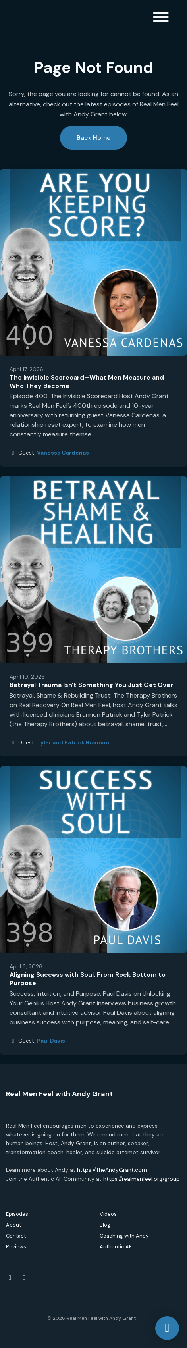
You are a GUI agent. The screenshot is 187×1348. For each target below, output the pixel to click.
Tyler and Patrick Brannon (73, 742)
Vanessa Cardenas (63, 452)
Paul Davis (51, 1040)
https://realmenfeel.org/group (141, 1178)
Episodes (17, 1214)
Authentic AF (116, 1246)
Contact (16, 1235)
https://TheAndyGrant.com (112, 1169)
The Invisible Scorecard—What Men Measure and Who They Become (87, 381)
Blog (105, 1224)
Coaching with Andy (124, 1235)
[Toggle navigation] (161, 18)
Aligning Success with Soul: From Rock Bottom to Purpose (88, 978)
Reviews (16, 1246)
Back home (93, 137)
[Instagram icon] (24, 1277)
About (13, 1224)
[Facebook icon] (10, 1277)
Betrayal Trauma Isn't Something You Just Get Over (91, 685)
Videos (108, 1214)
